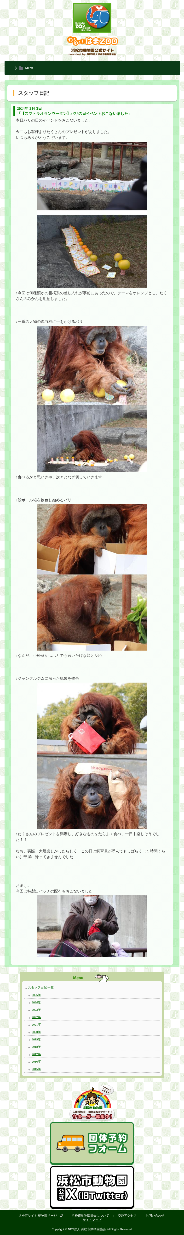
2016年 (36, 1061)
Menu (29, 68)
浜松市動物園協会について (90, 1215)
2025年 (36, 995)
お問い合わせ (155, 1215)
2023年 (36, 1009)
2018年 (36, 1046)
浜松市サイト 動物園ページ (37, 1215)
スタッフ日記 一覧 (41, 987)
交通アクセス (127, 1215)
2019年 (36, 1039)
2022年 (36, 1017)
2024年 (36, 1002)
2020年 (36, 1032)
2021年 (36, 1024)
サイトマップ (92, 1220)
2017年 (36, 1054)
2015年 (36, 1069)
